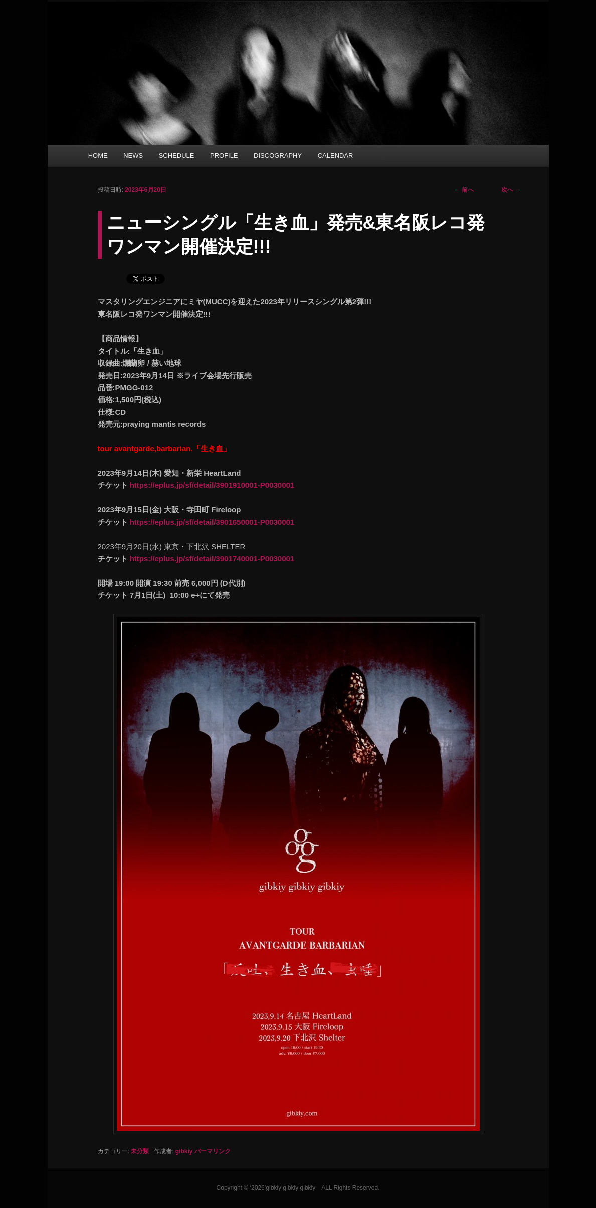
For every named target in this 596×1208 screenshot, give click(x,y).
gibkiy (184, 1151)
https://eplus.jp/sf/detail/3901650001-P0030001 (212, 521)
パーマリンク (212, 1151)
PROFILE (224, 155)
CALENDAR (335, 155)
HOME (98, 155)
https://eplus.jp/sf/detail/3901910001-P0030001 (212, 485)
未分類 (140, 1151)
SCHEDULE (176, 155)
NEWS (133, 155)
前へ (464, 189)
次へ (511, 189)
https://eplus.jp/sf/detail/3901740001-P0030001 (212, 558)
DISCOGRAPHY (278, 155)
